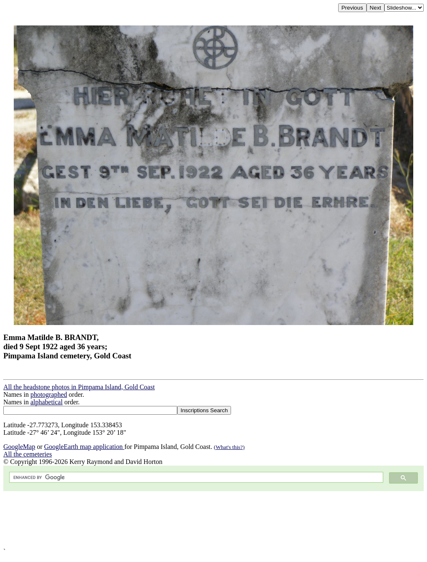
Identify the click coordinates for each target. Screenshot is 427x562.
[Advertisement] (213, 519)
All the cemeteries (27, 454)
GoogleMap (19, 446)
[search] (195, 477)
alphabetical (46, 402)
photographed (48, 394)
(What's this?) (229, 447)
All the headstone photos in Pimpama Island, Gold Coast (79, 387)
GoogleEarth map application (84, 446)
